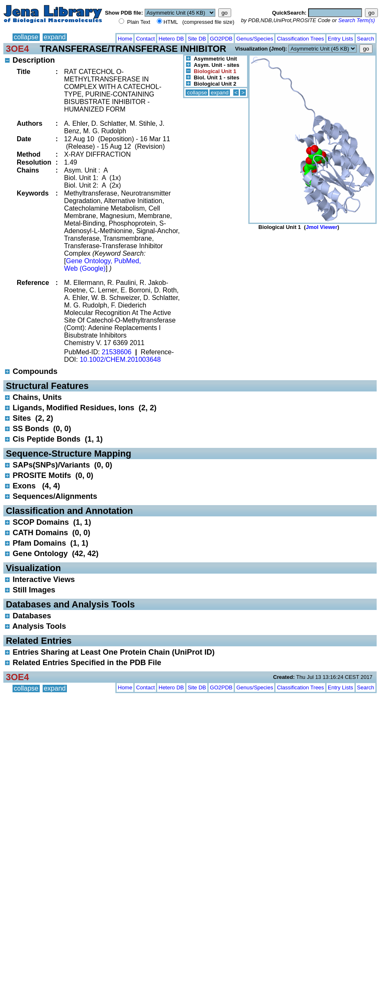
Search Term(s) (356, 20)
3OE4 (17, 48)
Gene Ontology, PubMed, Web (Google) (102, 264)
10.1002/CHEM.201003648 (120, 359)
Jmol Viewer (321, 227)
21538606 (116, 352)
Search (365, 39)
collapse (26, 37)
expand (55, 37)
